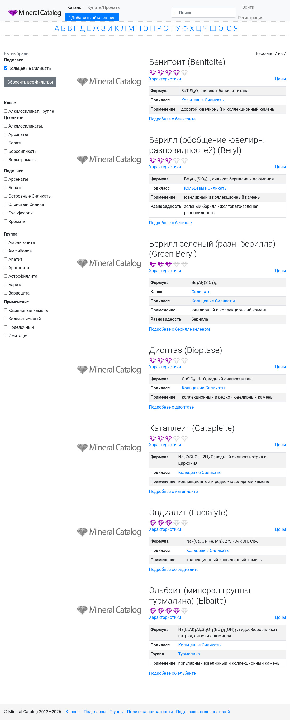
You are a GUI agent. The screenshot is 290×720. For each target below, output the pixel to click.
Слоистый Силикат (25, 204)
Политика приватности (150, 711)
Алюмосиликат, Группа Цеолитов (29, 114)
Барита (13, 284)
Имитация (16, 335)
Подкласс (13, 59)
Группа (10, 234)
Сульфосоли (18, 212)
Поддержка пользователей (203, 711)
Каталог (75, 7)
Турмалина (189, 654)
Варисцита (17, 293)
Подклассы (95, 711)
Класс (10, 102)
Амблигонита (19, 242)
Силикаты (201, 291)
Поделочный (19, 327)
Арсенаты (16, 134)
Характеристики (165, 78)
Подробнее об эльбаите (172, 673)
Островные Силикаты (28, 196)
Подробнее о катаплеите (173, 491)
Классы (72, 711)
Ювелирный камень (26, 310)
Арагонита (16, 267)
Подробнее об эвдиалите (173, 569)
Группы (117, 711)
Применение (16, 302)
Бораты (13, 142)
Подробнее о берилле (170, 222)
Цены (280, 78)
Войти (248, 7)
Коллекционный (22, 318)
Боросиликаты (21, 151)
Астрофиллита (20, 276)
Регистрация (250, 17)
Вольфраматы (20, 159)
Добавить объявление (92, 17)
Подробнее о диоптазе (171, 407)
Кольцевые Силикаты (28, 68)
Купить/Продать (103, 7)
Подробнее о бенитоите (172, 118)
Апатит (13, 259)
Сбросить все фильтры (30, 82)
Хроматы (15, 221)
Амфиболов (18, 250)
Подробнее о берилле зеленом (179, 329)
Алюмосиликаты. (23, 126)
